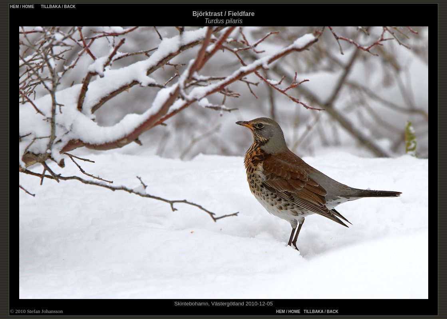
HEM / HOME (22, 6)
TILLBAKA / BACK (57, 6)
